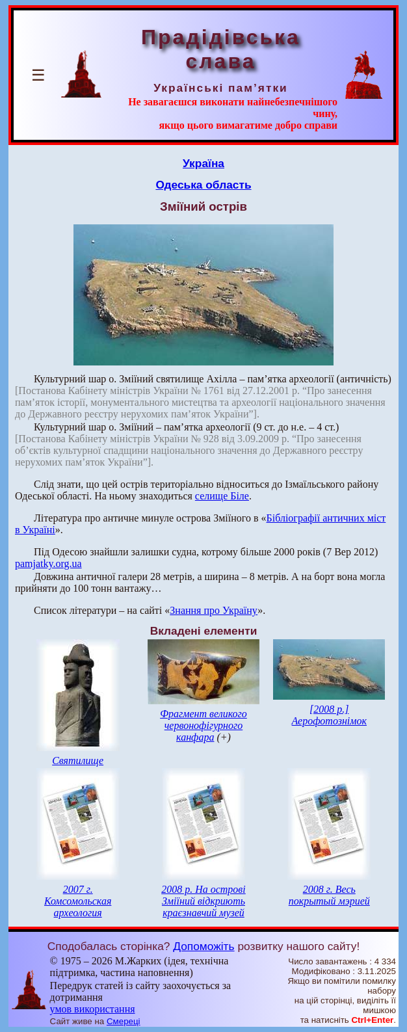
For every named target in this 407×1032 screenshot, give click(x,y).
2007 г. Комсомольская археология (77, 901)
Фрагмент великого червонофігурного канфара (203, 725)
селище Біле (222, 495)
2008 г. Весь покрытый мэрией (329, 895)
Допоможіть (203, 946)
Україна (203, 163)
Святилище (77, 760)
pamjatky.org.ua (48, 563)
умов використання (92, 1008)
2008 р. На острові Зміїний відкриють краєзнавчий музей (203, 901)
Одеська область (203, 184)
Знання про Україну (213, 610)
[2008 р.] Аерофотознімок (329, 715)
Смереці (123, 1021)
